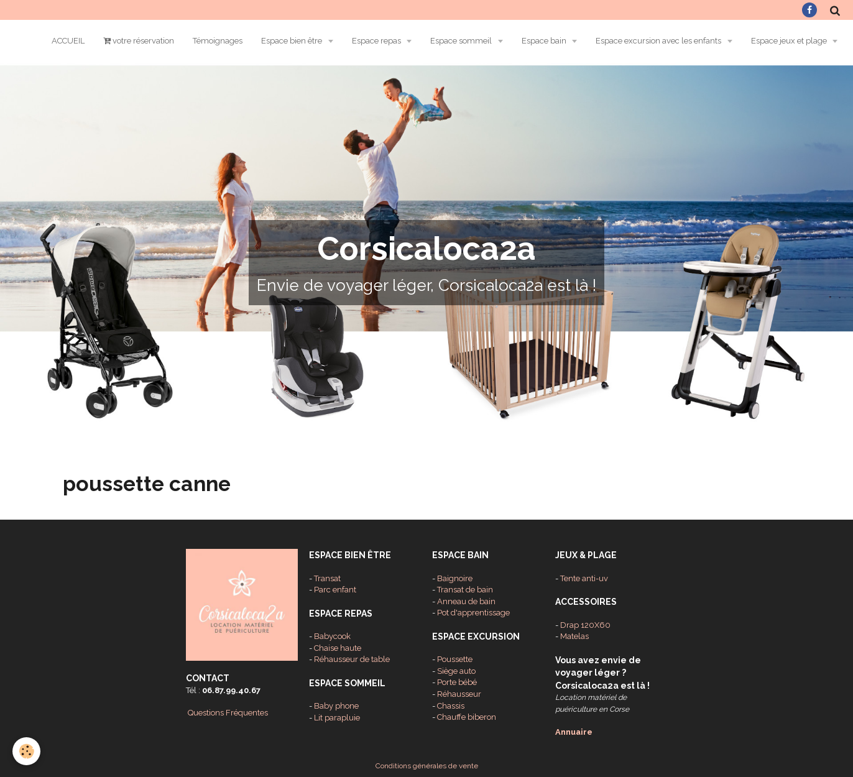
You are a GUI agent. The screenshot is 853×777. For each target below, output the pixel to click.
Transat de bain (465, 589)
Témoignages (217, 40)
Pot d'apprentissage (473, 612)
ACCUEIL (68, 40)
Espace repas (377, 40)
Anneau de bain (466, 601)
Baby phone (336, 705)
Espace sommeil (462, 40)
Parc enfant (335, 589)
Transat (327, 578)
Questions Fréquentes (228, 712)
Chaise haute (337, 648)
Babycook (332, 636)
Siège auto (456, 671)
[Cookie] (26, 751)
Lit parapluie (337, 717)
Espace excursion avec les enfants (659, 40)
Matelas (574, 636)
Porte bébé (457, 682)
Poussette (455, 659)
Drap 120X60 (585, 625)
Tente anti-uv (584, 578)
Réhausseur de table (352, 659)
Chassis (450, 705)
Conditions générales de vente (427, 765)
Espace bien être (292, 40)
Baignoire (455, 578)
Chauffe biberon (466, 717)
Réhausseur (459, 694)
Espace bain (545, 40)
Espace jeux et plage (790, 40)
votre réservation (138, 40)
